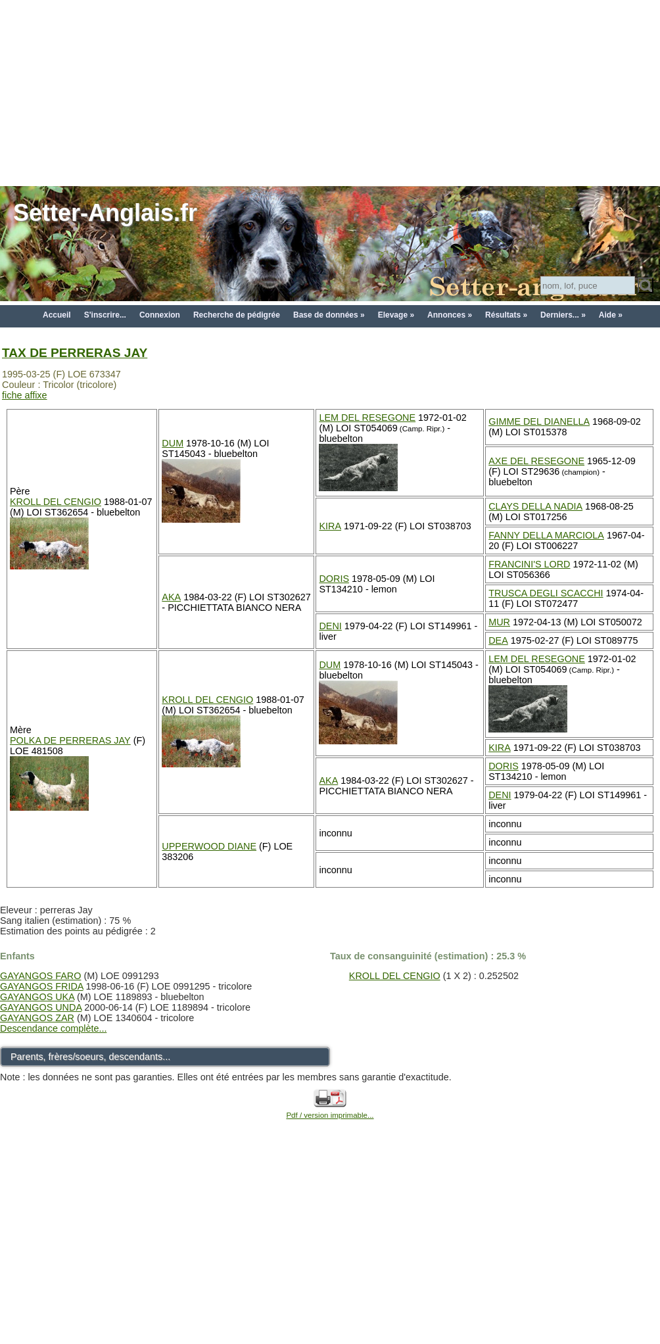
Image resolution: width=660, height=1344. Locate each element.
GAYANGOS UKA (37, 997)
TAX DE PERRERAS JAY (74, 353)
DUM (172, 443)
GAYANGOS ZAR (37, 1018)
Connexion (159, 315)
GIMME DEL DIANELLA (539, 421)
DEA (498, 640)
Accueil (57, 315)
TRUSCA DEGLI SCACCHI (545, 593)
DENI (330, 626)
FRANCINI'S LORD (529, 564)
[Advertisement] (330, 92)
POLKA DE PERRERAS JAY (70, 740)
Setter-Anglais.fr (105, 212)
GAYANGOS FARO (40, 976)
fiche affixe (24, 395)
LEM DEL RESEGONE (367, 417)
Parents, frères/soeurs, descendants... (90, 1056)
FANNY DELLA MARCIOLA (546, 535)
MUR (499, 622)
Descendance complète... (53, 1028)
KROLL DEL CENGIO (55, 501)
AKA (171, 597)
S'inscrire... (105, 315)
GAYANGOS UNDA (41, 1007)
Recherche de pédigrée (236, 315)
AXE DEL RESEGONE (536, 461)
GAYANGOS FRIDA (41, 986)
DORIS (334, 578)
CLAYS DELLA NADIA (535, 506)
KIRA (330, 526)
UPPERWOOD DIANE (209, 846)
